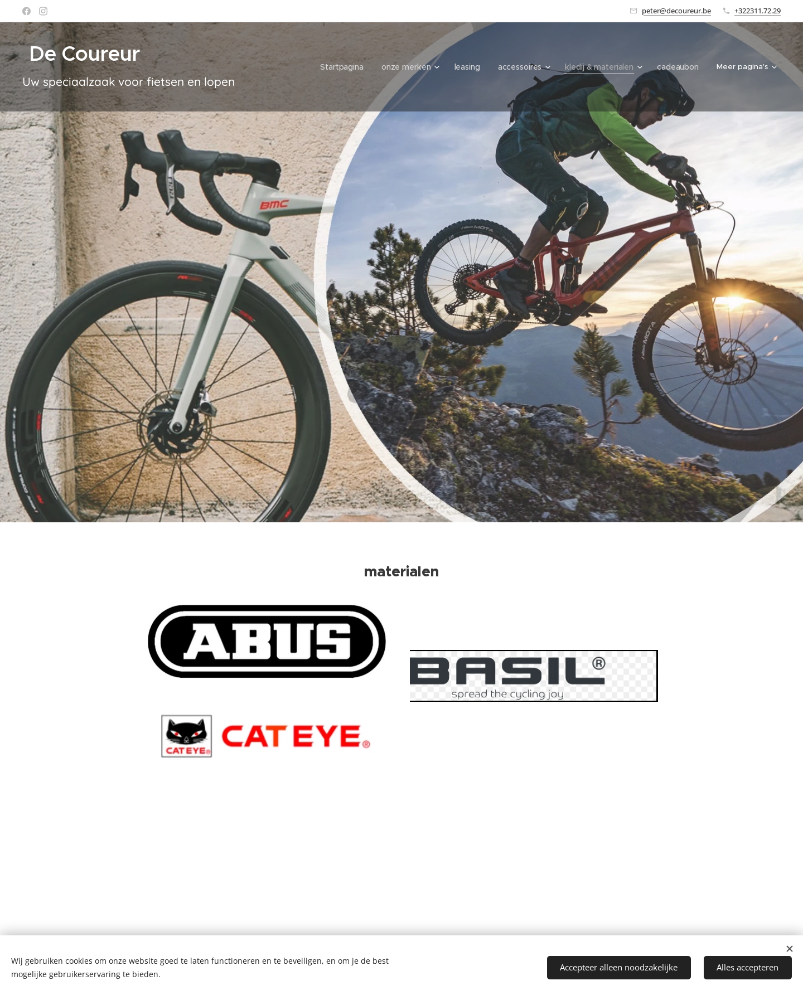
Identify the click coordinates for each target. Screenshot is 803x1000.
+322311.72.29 (757, 11)
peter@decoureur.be (676, 11)
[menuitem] (301, 67)
